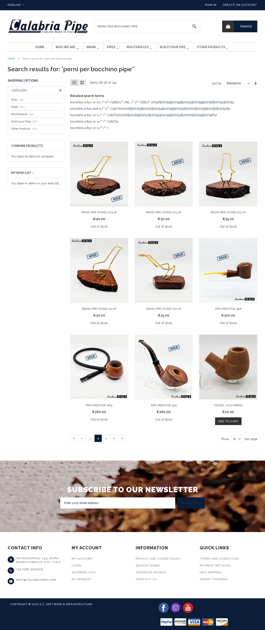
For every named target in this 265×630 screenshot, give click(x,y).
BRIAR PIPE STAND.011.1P (99, 312)
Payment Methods (215, 565)
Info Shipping (211, 572)
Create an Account (240, 4)
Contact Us (146, 579)
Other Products (25, 132)
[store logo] (48, 26)
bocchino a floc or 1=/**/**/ (89, 131)
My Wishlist (82, 579)
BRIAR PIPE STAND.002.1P (228, 215)
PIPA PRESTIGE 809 (99, 408)
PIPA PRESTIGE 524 (164, 408)
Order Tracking (214, 579)
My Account (82, 558)
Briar (18, 103)
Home (11, 62)
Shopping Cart (84, 572)
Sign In (210, 4)
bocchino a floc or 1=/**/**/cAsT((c (94, 125)
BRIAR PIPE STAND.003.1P (163, 215)
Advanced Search (151, 572)
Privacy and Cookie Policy (158, 558)
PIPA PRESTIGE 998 (228, 312)
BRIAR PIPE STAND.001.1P (163, 312)
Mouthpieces (23, 117)
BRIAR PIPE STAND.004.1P (99, 215)
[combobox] (147, 26)
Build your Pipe (25, 124)
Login (77, 565)
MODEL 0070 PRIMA (228, 408)
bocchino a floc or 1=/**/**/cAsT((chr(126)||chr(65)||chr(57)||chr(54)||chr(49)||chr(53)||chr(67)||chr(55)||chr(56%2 (143, 118)
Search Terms (148, 565)
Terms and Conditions (219, 558)
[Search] (194, 26)
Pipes (19, 110)
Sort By (217, 86)
